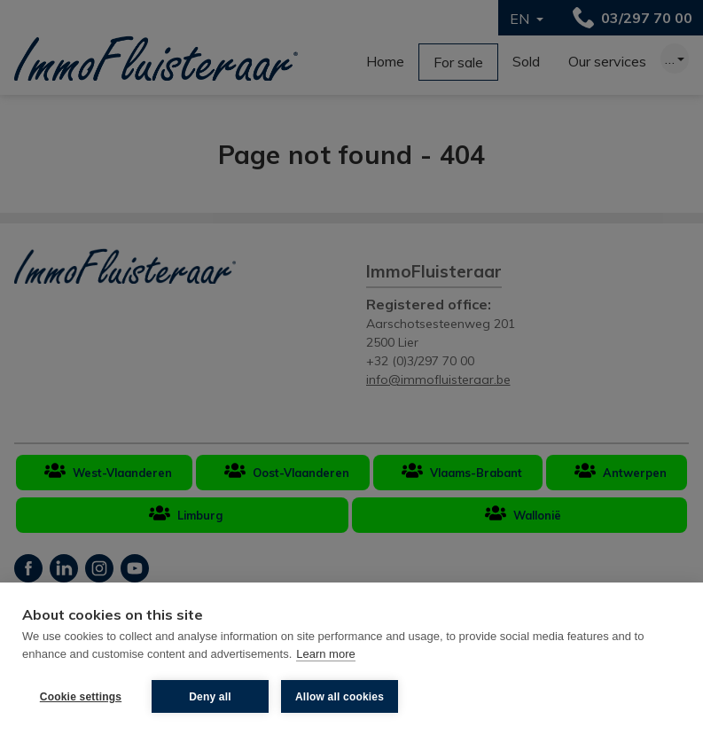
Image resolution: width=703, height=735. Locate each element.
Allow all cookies (339, 697)
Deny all (210, 697)
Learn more (325, 654)
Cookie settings (80, 697)
